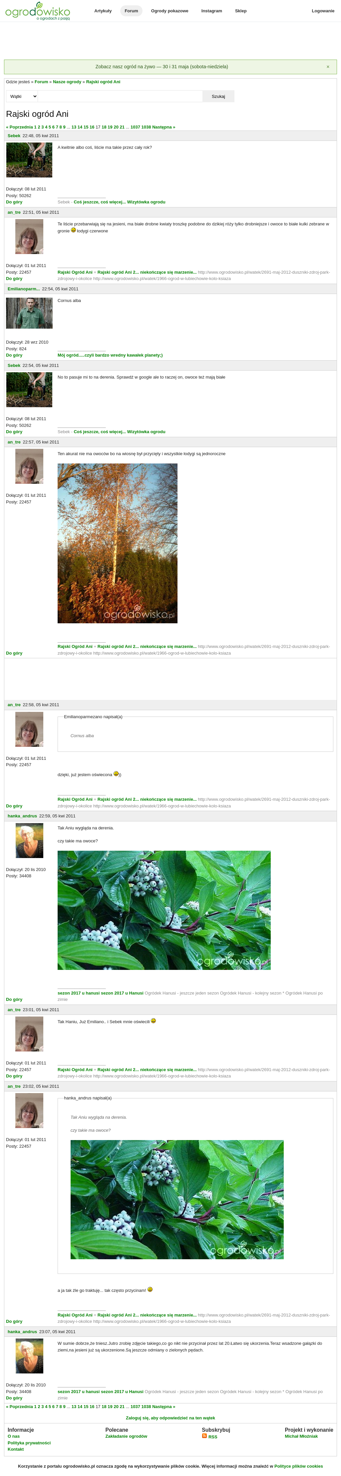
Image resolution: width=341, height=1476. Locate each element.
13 (74, 127)
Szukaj (218, 96)
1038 (146, 127)
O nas (14, 1436)
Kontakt (16, 1449)
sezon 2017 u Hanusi (122, 993)
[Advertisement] (170, 41)
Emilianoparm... (24, 288)
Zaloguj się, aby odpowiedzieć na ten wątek (170, 1417)
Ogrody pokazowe (169, 10)
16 (92, 127)
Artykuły (103, 10)
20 (116, 127)
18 (104, 127)
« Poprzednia (19, 127)
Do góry (14, 201)
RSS (209, 1436)
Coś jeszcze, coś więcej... (100, 201)
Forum (131, 10)
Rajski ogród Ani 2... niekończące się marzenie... (146, 272)
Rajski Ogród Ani (76, 272)
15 (86, 127)
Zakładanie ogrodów (126, 1436)
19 (110, 127)
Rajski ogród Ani (103, 81)
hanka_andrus (22, 815)
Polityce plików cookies (298, 1466)
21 (122, 127)
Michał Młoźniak (301, 1436)
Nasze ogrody (67, 81)
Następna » (163, 127)
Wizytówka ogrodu (146, 201)
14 (80, 127)
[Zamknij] (328, 67)
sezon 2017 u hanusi (79, 993)
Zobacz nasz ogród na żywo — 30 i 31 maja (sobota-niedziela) (162, 66)
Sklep (241, 10)
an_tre (14, 212)
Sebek (14, 135)
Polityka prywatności (29, 1442)
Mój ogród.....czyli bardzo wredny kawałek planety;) (110, 355)
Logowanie (323, 10)
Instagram (211, 10)
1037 (135, 127)
